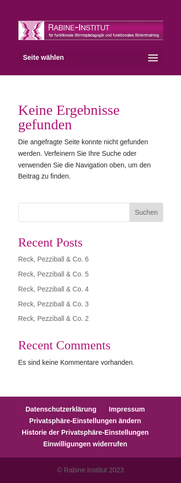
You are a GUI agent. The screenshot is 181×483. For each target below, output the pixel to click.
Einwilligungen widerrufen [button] (85, 444)
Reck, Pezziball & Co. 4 (53, 289)
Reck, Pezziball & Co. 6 (53, 259)
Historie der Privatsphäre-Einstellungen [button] (85, 432)
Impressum (127, 409)
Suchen (146, 212)
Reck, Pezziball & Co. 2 (53, 318)
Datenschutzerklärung (61, 409)
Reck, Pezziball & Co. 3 (53, 304)
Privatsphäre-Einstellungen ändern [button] (85, 421)
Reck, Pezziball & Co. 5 (53, 274)
